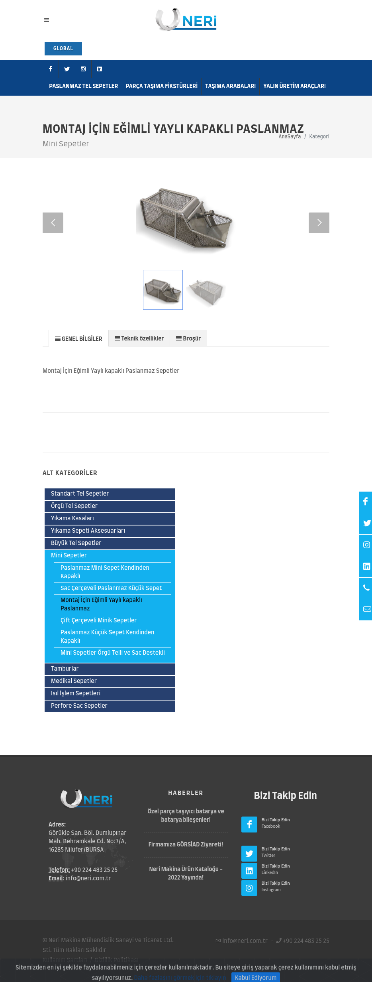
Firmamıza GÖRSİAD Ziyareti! (186, 845)
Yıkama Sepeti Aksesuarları (88, 531)
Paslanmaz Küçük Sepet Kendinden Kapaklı (107, 637)
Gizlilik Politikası (117, 960)
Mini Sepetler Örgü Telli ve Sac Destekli (113, 653)
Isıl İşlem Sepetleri (75, 694)
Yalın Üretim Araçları (294, 86)
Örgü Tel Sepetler (74, 506)
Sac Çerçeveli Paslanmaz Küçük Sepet (111, 588)
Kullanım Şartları (65, 960)
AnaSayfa (290, 136)
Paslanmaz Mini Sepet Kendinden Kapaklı (105, 572)
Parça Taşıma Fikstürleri (162, 86)
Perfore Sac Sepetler (79, 706)
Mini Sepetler (69, 556)
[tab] (79, 338)
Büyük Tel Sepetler (76, 543)
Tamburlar (65, 669)
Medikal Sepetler (74, 681)
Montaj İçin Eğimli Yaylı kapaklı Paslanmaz (101, 605)
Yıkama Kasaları (72, 519)
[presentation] (78, 338)
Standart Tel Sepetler (80, 494)
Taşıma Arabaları (230, 86)
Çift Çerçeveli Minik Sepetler (99, 621)
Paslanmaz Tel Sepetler (83, 86)
